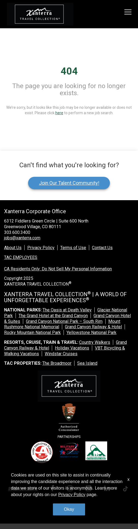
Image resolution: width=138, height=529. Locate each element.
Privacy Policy (41, 247)
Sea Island (87, 363)
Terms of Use (73, 247)
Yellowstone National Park (91, 332)
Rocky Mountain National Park (32, 332)
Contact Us (102, 247)
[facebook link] (53, 489)
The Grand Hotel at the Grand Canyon (53, 315)
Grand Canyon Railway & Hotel (93, 326)
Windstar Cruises (61, 353)
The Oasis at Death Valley (67, 310)
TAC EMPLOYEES (20, 257)
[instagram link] (71, 489)
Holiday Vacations (72, 348)
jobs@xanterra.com (22, 237)
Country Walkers (94, 342)
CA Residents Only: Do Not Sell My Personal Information (58, 268)
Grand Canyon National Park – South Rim (64, 321)
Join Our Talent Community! (69, 183)
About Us (13, 247)
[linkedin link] (108, 489)
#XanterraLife (23, 488)
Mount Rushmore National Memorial (62, 324)
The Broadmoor (56, 363)
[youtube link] (89, 489)
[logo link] (40, 14)
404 (69, 71)
